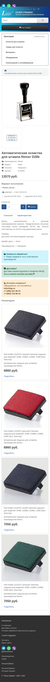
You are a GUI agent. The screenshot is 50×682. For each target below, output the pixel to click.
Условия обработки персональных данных (19, 631)
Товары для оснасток (14, 47)
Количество (6, 202)
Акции (4, 659)
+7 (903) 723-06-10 (12, 294)
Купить (32, 207)
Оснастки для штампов (15, 42)
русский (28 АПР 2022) (11, 196)
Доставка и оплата (9, 628)
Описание (8, 215)
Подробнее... (9, 376)
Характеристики (24, 215)
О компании (6, 625)
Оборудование (12, 58)
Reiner (20, 161)
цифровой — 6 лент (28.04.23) (14, 192)
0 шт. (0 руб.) (25, 28)
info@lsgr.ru (9, 288)
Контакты (5, 640)
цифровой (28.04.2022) (32, 196)
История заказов (8, 671)
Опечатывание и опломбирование (19, 63)
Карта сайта (6, 643)
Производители (8, 656)
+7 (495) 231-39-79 (12, 291)
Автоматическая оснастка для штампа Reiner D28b (23, 73)
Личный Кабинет (8, 668)
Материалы (10, 52)
